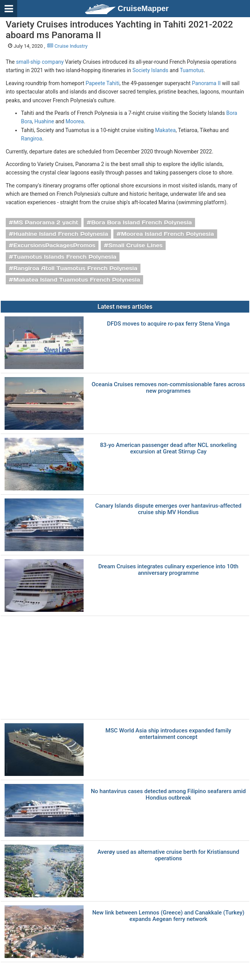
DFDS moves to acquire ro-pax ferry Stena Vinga (168, 324)
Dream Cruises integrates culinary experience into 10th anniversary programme (168, 569)
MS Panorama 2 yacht (45, 222)
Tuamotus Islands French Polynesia (64, 256)
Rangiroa (31, 138)
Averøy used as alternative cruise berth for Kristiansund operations (168, 855)
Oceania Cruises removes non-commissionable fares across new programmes (168, 387)
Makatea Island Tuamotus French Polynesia (76, 279)
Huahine (44, 121)
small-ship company (40, 62)
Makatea (165, 130)
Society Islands (150, 70)
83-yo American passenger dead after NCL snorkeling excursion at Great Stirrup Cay (168, 448)
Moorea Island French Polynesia (167, 234)
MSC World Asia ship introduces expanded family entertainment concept (168, 733)
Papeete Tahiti (102, 83)
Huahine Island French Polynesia (60, 234)
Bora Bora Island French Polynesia (141, 222)
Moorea (75, 121)
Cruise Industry (67, 46)
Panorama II (206, 83)
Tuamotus (192, 70)
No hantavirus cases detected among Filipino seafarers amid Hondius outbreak (168, 794)
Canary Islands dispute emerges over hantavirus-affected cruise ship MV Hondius (168, 509)
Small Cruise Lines (135, 245)
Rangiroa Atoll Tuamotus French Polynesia (75, 268)
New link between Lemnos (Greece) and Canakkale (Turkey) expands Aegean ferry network (168, 916)
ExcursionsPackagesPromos (54, 245)
